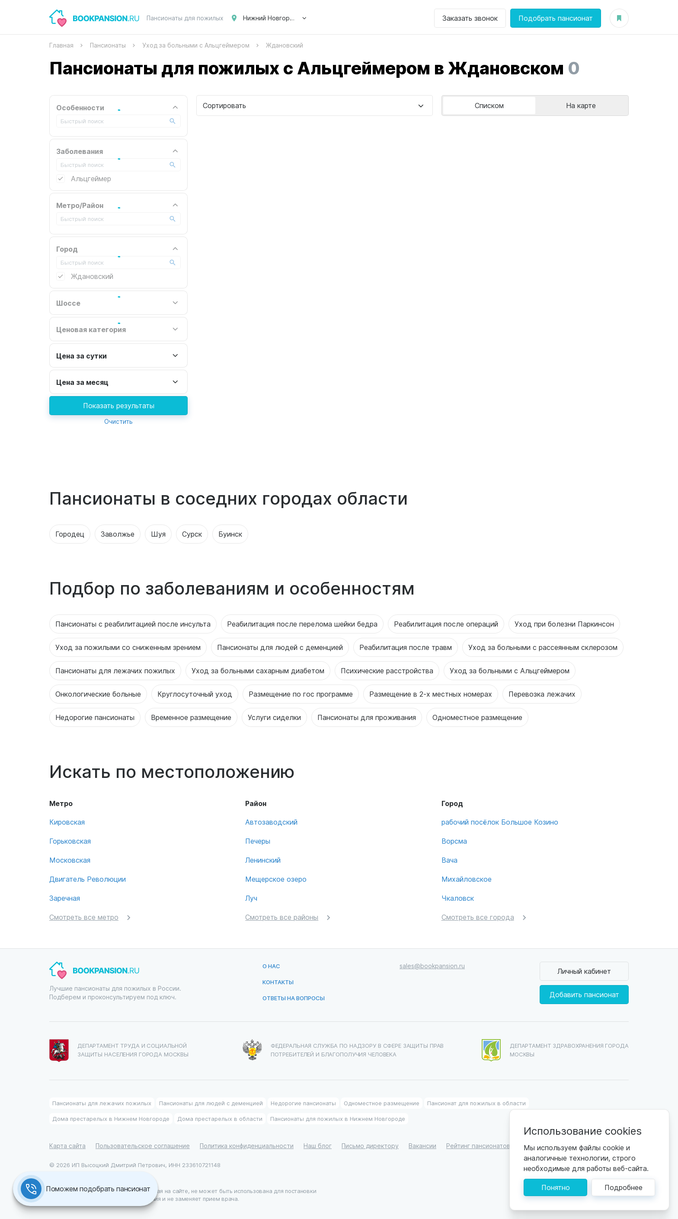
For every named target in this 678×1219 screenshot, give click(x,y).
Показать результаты (118, 405)
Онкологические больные (98, 693)
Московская (69, 859)
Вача (449, 859)
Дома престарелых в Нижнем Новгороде (111, 1118)
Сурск (192, 533)
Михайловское (466, 878)
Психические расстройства (387, 670)
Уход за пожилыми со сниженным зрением (128, 647)
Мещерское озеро (276, 878)
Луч (251, 897)
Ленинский (263, 859)
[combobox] (314, 105)
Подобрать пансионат (555, 17)
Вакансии (422, 1146)
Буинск (230, 533)
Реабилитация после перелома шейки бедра (302, 623)
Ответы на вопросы (293, 997)
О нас (271, 965)
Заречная (64, 897)
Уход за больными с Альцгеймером (509, 670)
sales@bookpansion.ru (432, 966)
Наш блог (318, 1146)
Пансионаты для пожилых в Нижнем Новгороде (337, 1118)
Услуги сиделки (274, 717)
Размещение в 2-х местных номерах (430, 693)
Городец (69, 533)
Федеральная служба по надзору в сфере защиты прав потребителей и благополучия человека (343, 1049)
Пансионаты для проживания (366, 717)
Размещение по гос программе (301, 693)
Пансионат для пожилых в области (476, 1103)
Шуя (158, 533)
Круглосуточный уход (194, 693)
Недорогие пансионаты (94, 717)
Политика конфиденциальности (247, 1146)
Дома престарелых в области (219, 1118)
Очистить (118, 421)
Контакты (278, 981)
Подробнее (623, 1187)
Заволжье (117, 533)
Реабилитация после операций (446, 623)
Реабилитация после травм (405, 647)
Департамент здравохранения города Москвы (555, 1050)
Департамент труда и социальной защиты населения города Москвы (119, 1050)
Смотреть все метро (83, 916)
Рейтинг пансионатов (478, 1146)
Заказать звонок (470, 17)
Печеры (257, 840)
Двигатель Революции (87, 878)
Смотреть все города (477, 916)
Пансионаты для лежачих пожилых (115, 670)
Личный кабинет (584, 971)
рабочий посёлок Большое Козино (499, 821)
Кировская (67, 821)
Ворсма (454, 840)
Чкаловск (457, 897)
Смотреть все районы (281, 916)
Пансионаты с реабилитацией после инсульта (133, 623)
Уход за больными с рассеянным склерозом (542, 647)
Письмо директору (370, 1146)
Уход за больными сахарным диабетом (258, 670)
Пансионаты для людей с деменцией (280, 647)
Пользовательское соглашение (143, 1146)
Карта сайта (67, 1146)
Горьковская (70, 840)
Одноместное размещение (477, 717)
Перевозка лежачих (542, 693)
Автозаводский (271, 821)
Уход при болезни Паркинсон (564, 623)
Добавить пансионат (584, 994)
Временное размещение (191, 717)
